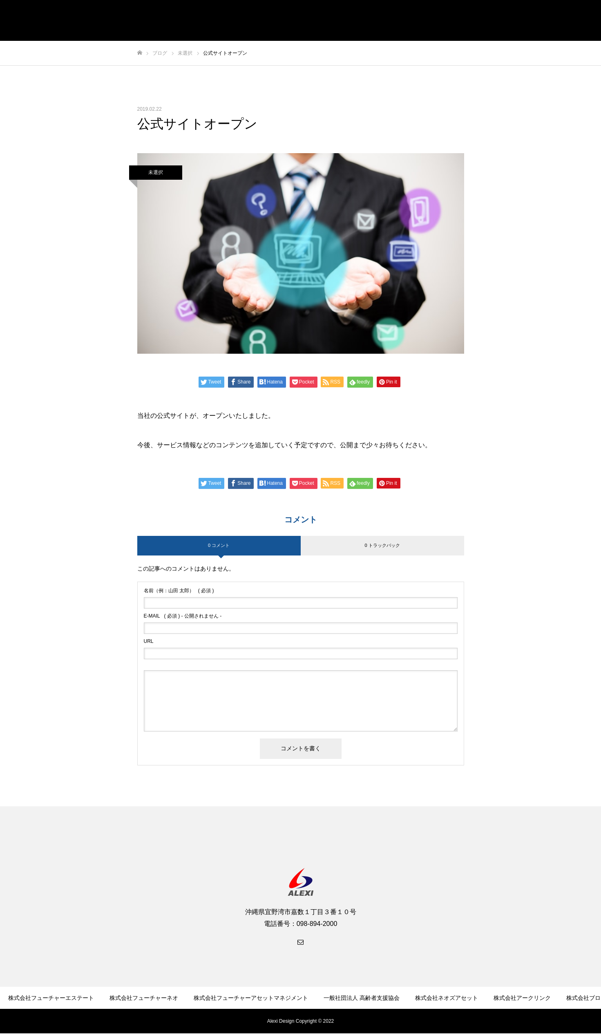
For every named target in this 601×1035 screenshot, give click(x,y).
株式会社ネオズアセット (446, 998)
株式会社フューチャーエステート (51, 998)
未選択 (155, 172)
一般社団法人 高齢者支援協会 (362, 998)
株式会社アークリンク (522, 998)
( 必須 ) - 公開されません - (183, 615)
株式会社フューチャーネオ (143, 998)
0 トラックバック (382, 545)
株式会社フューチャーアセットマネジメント (251, 998)
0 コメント (219, 545)
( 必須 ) (179, 590)
